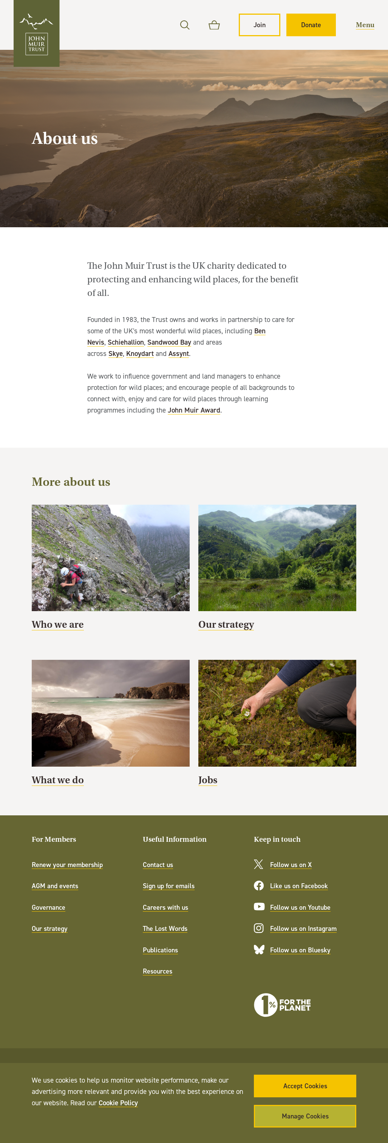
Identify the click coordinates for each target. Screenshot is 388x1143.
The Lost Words (165, 928)
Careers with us (165, 907)
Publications (160, 950)
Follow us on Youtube (300, 907)
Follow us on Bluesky (300, 950)
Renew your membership (67, 864)
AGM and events (55, 885)
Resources (157, 971)
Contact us (158, 864)
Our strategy (277, 571)
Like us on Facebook (299, 885)
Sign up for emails (169, 885)
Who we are (111, 571)
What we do (111, 726)
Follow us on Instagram (303, 928)
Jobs (277, 726)
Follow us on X (291, 864)
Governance (48, 907)
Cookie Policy (118, 1102)
